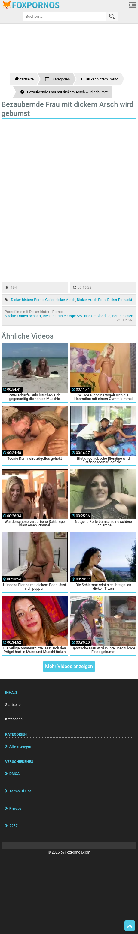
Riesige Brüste (54, 316)
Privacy (15, 808)
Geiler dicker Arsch (60, 300)
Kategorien (14, 719)
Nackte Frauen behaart (23, 316)
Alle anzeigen (20, 746)
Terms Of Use (20, 791)
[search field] (64, 16)
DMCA (14, 774)
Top (130, 925)
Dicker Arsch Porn (91, 300)
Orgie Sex (75, 316)
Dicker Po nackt (119, 300)
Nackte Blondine (97, 316)
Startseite (13, 705)
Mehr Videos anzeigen (69, 666)
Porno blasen (122, 316)
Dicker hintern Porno (27, 300)
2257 (13, 826)
